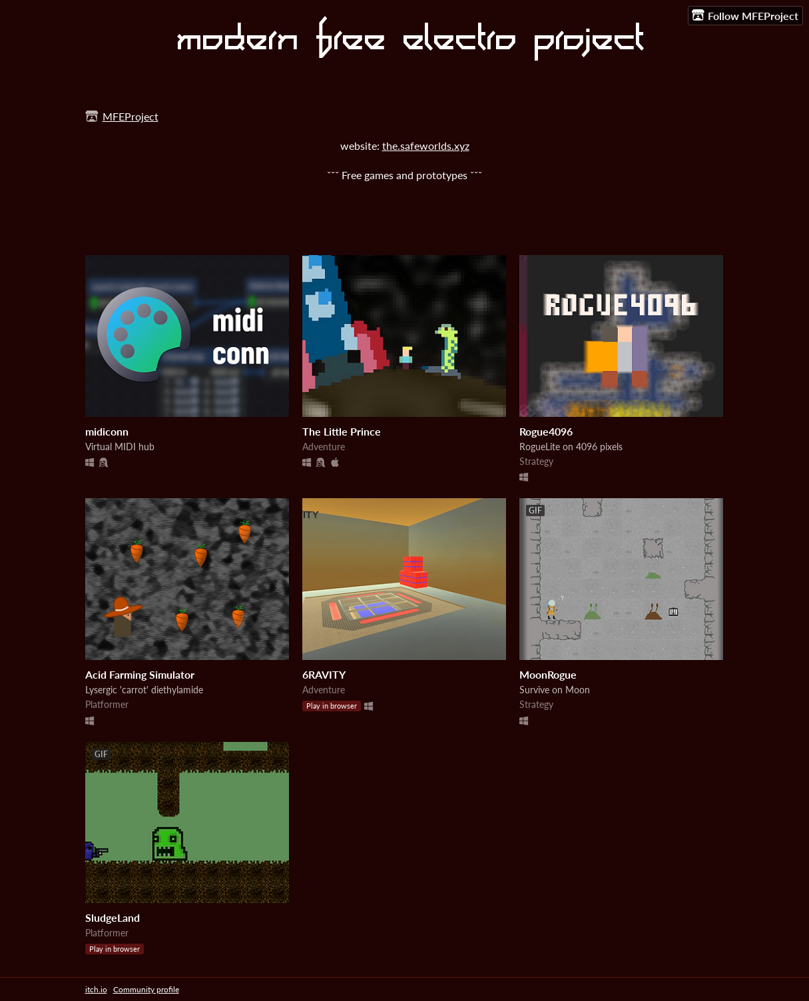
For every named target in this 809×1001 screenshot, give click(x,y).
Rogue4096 (546, 431)
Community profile (146, 989)
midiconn (107, 431)
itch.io (96, 989)
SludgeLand (112, 917)
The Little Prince (341, 431)
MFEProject (130, 116)
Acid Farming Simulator (139, 674)
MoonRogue (548, 674)
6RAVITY (324, 674)
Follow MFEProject (745, 15)
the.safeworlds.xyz (425, 145)
